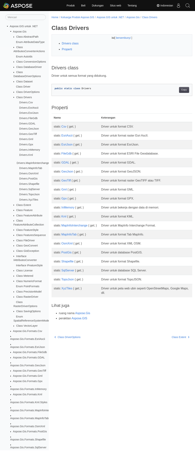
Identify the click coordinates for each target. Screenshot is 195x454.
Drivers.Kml (26, 154)
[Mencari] (25, 17)
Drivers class (70, 43)
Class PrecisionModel (28, 291)
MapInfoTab (69, 234)
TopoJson (67, 279)
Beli (83, 5)
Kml (64, 216)
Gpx (64, 198)
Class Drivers (24, 97)
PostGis (66, 252)
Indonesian (164, 5)
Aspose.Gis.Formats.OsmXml (27, 426)
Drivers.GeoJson (29, 128)
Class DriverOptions (28, 91)
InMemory (67, 207)
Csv (64, 126)
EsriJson (67, 144)
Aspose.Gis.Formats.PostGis (30, 431)
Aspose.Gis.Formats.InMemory (28, 389)
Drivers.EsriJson (29, 112)
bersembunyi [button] (118, 37)
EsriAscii (67, 135)
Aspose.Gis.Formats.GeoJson (27, 365)
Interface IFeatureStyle (29, 265)
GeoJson (67, 171)
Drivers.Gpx (26, 144)
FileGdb (66, 153)
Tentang (132, 5)
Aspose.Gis (20, 31)
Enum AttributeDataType (30, 42)
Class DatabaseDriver (29, 67)
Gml (64, 189)
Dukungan (98, 5)
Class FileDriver (25, 240)
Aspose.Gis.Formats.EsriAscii (27, 338)
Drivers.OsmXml (29, 173)
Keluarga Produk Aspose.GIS (77, 17)
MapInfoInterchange (74, 225)
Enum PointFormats (27, 286)
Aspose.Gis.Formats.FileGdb (30, 352)
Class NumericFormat (29, 281)
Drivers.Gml (26, 139)
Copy (174, 90)
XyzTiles (66, 288)
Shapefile (67, 261)
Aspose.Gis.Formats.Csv (27, 331)
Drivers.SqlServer (29, 189)
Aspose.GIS (79, 318)
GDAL (65, 162)
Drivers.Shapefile (29, 183)
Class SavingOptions (28, 311)
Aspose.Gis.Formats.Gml (28, 375)
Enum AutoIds (24, 56)
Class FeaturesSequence (31, 235)
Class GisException (27, 250)
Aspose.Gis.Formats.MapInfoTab (29, 418)
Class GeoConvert (27, 245)
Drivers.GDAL (27, 123)
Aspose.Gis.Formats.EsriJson (27, 347)
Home (55, 17)
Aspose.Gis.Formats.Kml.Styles (28, 402)
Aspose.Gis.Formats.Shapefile (28, 439)
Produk (71, 5)
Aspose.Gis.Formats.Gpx (28, 381)
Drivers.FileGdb (28, 118)
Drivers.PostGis (28, 178)
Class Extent (23, 205)
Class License (24, 270)
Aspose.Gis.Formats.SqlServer (28, 447)
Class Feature (24, 210)
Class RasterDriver (27, 296)
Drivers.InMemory (29, 149)
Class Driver (23, 86)
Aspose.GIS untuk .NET (24, 26)
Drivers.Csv (26, 102)
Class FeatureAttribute (29, 215)
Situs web (115, 5)
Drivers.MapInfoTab (30, 168)
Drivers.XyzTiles (28, 199)
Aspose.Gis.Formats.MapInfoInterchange (34, 410)
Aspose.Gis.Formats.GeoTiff (29, 370)
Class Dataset (24, 81)
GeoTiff (66, 180)
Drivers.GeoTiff (28, 133)
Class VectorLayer (27, 325)
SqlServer (67, 270)
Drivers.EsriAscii (29, 107)
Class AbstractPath (27, 36)
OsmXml (67, 243)
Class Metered (24, 275)
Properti (67, 49)
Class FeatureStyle (27, 229)
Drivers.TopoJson (29, 194)
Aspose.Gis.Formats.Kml (27, 394)
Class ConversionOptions (31, 61)
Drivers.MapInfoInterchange (33, 162)
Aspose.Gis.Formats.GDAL (29, 357)
